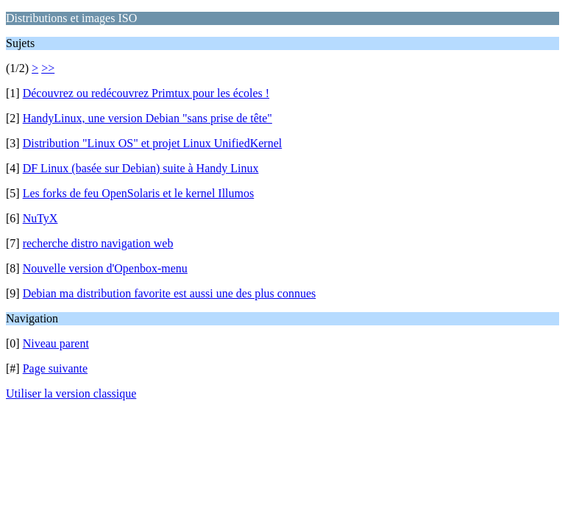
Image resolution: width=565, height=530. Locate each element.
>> (47, 68)
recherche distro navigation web (98, 243)
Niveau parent (56, 343)
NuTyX (40, 218)
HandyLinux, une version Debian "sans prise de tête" (147, 118)
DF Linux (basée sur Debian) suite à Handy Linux (141, 168)
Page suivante (55, 368)
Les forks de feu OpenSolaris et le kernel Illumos (139, 193)
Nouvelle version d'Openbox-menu (105, 268)
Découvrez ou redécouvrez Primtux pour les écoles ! (146, 93)
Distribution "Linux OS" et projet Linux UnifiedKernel (152, 143)
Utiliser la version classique (71, 393)
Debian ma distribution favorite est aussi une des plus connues (169, 293)
